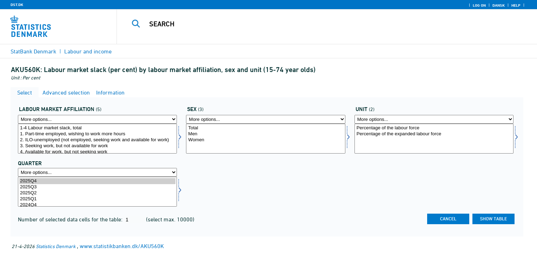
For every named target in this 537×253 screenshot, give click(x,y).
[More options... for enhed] (433, 119)
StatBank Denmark (33, 51)
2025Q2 (97, 193)
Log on (479, 5)
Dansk (498, 5)
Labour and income (88, 51)
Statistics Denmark (55, 246)
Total (265, 128)
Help (516, 5)
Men (265, 134)
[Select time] (97, 192)
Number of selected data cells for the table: (71, 219)
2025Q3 (97, 187)
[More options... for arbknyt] (97, 119)
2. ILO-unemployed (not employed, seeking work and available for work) (97, 140)
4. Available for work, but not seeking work (97, 152)
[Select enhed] (433, 139)
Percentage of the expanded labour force (434, 134)
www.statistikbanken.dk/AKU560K (122, 246)
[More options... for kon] (265, 119)
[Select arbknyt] (97, 139)
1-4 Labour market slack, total (97, 128)
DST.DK (17, 4)
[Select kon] (265, 139)
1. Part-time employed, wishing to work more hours (97, 134)
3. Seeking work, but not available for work (97, 146)
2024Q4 (97, 205)
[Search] (312, 24)
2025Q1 (97, 199)
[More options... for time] (97, 172)
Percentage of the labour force (434, 128)
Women (265, 140)
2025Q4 (97, 181)
